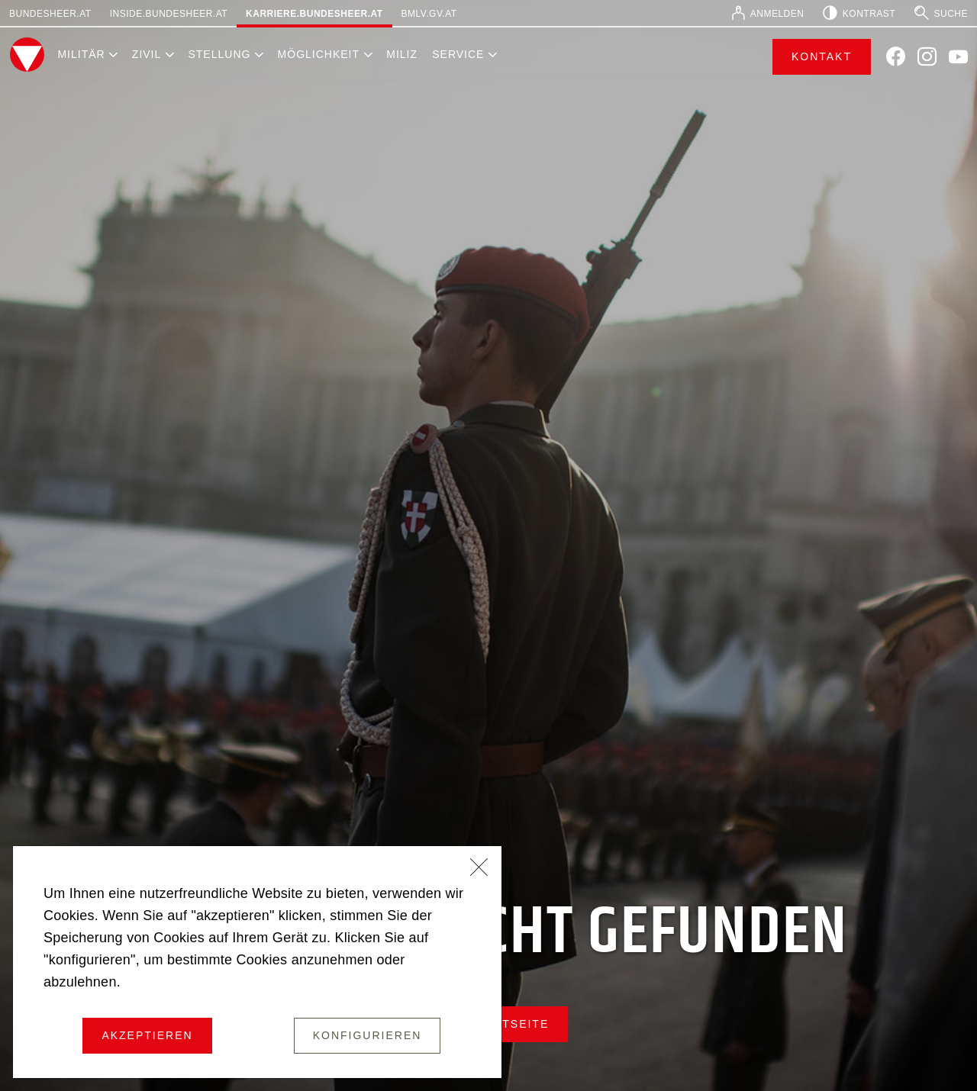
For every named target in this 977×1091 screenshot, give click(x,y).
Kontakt (822, 56)
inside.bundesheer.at (168, 13)
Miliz (402, 54)
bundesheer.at (50, 13)
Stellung (219, 54)
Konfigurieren (367, 1035)
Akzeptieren (147, 1035)
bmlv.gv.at (429, 13)
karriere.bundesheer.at (314, 13)
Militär (81, 54)
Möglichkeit (319, 54)
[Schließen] (479, 869)
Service (458, 54)
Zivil (146, 54)
